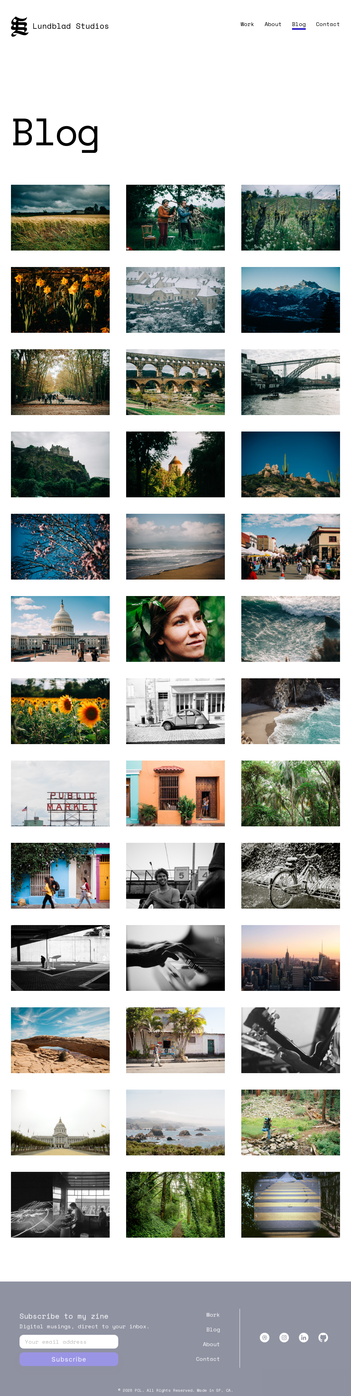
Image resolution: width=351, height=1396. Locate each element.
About (273, 24)
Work (247, 24)
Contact (328, 24)
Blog (299, 24)
